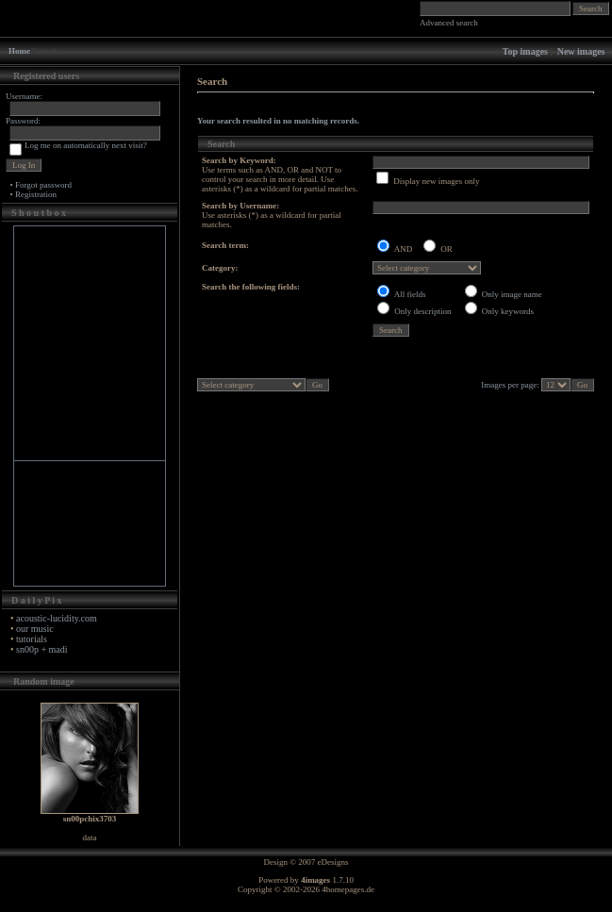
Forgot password (43, 185)
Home (19, 51)
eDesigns (333, 862)
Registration (36, 194)
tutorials (31, 639)
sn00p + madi (42, 649)
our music (35, 628)
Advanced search (449, 22)
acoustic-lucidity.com (56, 618)
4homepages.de (348, 889)
